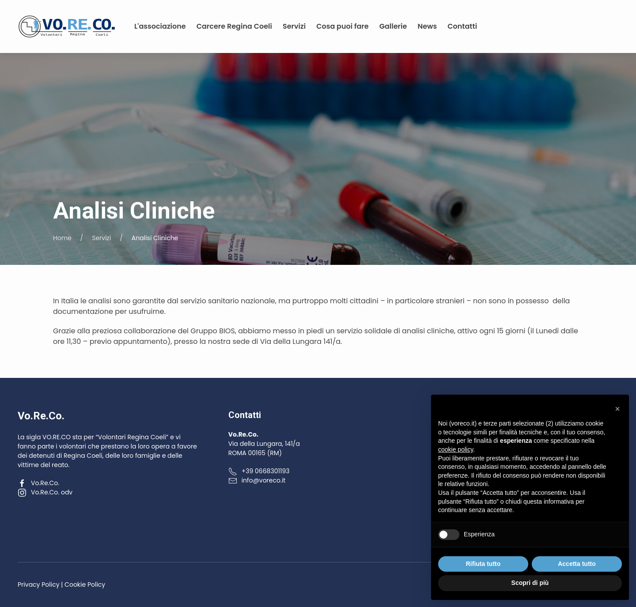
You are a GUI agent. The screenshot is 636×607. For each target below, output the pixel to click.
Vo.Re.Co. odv (45, 492)
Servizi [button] (294, 26)
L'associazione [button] (160, 26)
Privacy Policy (39, 584)
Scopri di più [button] (530, 582)
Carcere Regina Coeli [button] (234, 26)
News (427, 26)
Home (62, 238)
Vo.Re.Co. (38, 483)
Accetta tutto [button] (577, 563)
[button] (617, 409)
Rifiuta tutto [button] (483, 563)
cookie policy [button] (455, 449)
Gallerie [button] (393, 26)
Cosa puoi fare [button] (342, 26)
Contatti (462, 26)
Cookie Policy (84, 584)
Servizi (101, 238)
